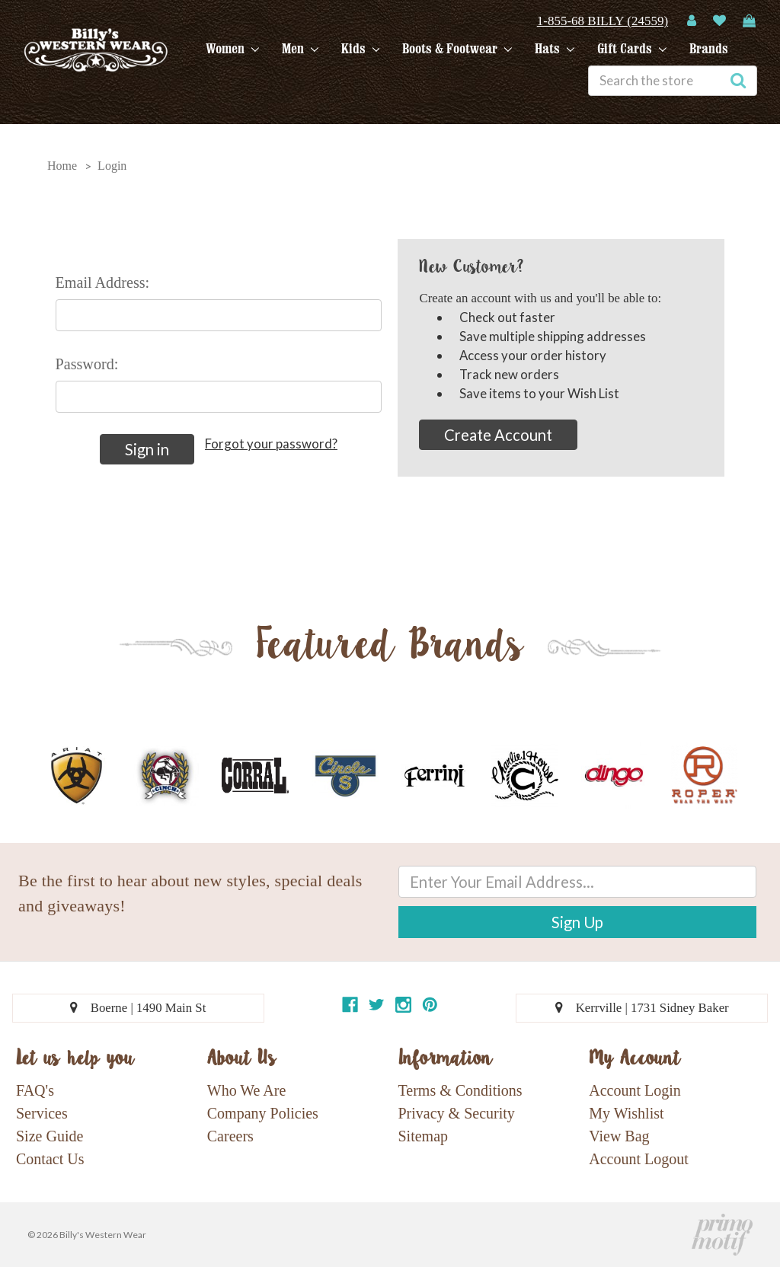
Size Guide (49, 1136)
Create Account (498, 435)
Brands (708, 48)
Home (62, 165)
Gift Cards (632, 48)
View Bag (619, 1136)
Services (42, 1113)
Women (232, 48)
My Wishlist (626, 1113)
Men (300, 48)
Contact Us (50, 1159)
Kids (360, 48)
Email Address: (103, 282)
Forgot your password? (271, 444)
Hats (554, 48)
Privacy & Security (456, 1113)
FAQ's (35, 1090)
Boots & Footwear (457, 48)
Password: (87, 364)
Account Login (635, 1090)
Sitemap (423, 1136)
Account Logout (639, 1159)
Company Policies (262, 1113)
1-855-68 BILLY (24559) (602, 21)
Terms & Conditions (460, 1090)
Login (112, 165)
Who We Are (246, 1090)
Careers (230, 1136)
